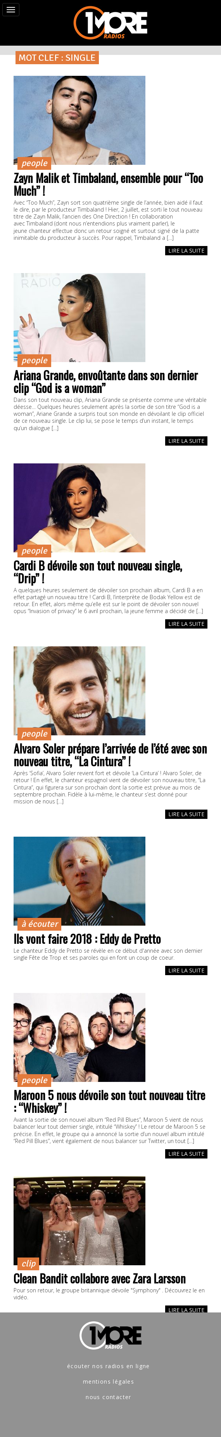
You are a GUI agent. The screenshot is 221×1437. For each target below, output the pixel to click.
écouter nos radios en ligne (108, 1366)
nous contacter (108, 1397)
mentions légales (108, 1381)
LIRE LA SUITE (186, 250)
